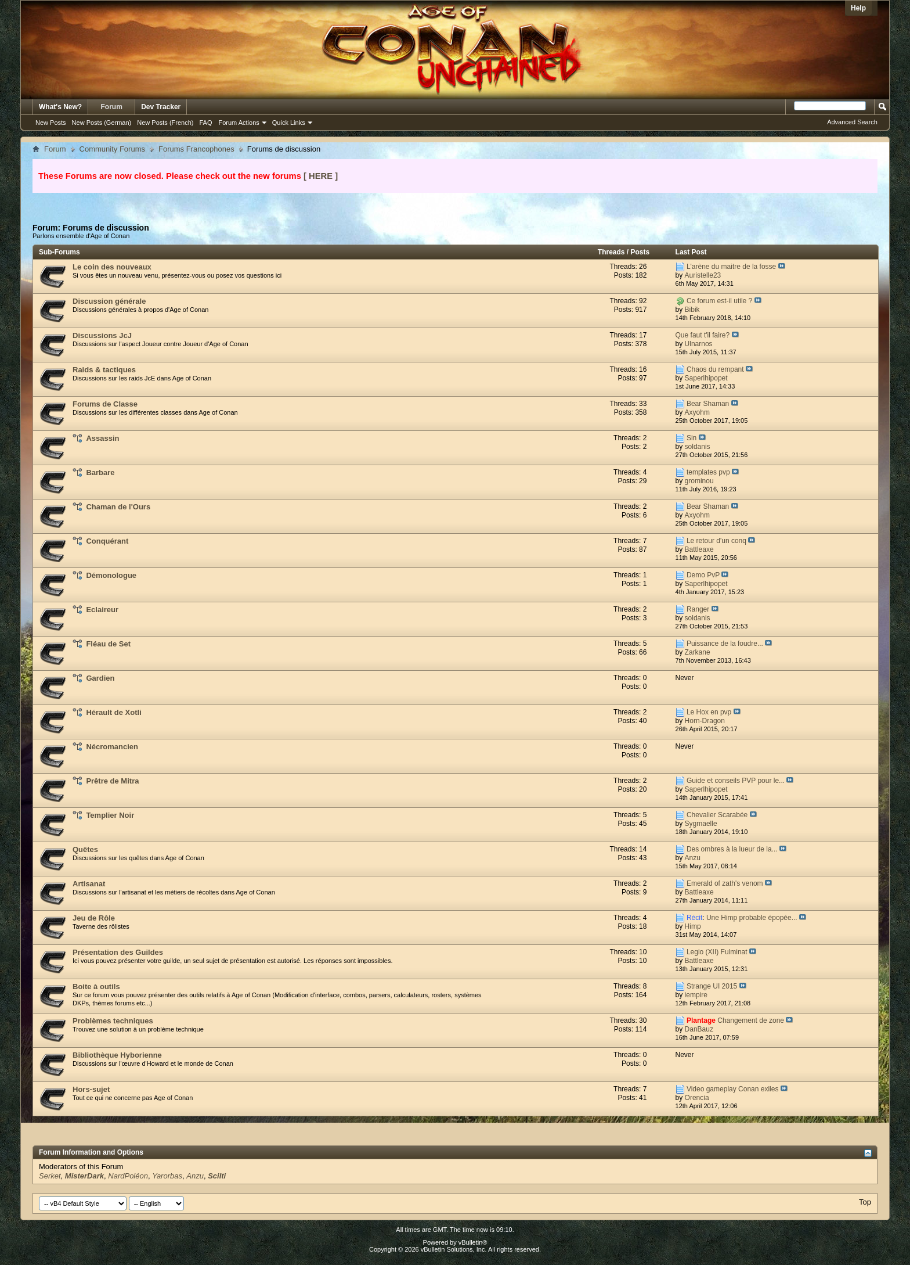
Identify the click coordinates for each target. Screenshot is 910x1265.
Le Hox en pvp (709, 712)
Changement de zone (750, 1020)
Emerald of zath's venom (725, 883)
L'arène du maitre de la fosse (731, 267)
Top (865, 1202)
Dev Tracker (160, 107)
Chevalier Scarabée (717, 815)
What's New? (60, 107)
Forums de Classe (105, 404)
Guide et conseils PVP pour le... (736, 781)
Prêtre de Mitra (112, 781)
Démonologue (111, 575)
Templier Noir (110, 815)
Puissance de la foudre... (725, 643)
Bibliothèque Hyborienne (117, 1055)
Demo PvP (703, 575)
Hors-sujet (91, 1089)
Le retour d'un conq (716, 541)
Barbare (100, 472)
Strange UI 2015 (712, 986)
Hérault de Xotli (113, 712)
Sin (691, 438)
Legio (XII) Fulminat (717, 952)
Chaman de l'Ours (118, 506)
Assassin (102, 438)
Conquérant (107, 541)
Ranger (698, 609)
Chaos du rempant (715, 369)
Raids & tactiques (104, 369)
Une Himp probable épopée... (751, 918)
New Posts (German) (102, 122)
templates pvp (708, 472)
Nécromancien (112, 746)
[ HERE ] (321, 176)
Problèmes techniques (113, 1020)
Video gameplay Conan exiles (733, 1089)
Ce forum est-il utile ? (719, 301)
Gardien (100, 678)
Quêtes (85, 849)
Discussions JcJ (102, 335)
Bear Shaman (708, 404)
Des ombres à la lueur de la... (732, 849)
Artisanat (89, 883)
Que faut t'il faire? (703, 335)
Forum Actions (239, 122)
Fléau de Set (108, 643)
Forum (111, 107)
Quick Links (288, 122)
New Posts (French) (165, 122)
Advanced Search (852, 121)
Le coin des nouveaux (112, 267)
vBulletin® (473, 1242)
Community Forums (112, 149)
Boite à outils (96, 986)
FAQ (205, 122)
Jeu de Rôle (94, 918)
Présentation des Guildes (118, 952)
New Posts (50, 122)
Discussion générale (109, 301)
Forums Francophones (196, 149)
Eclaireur (102, 609)
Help (858, 8)
